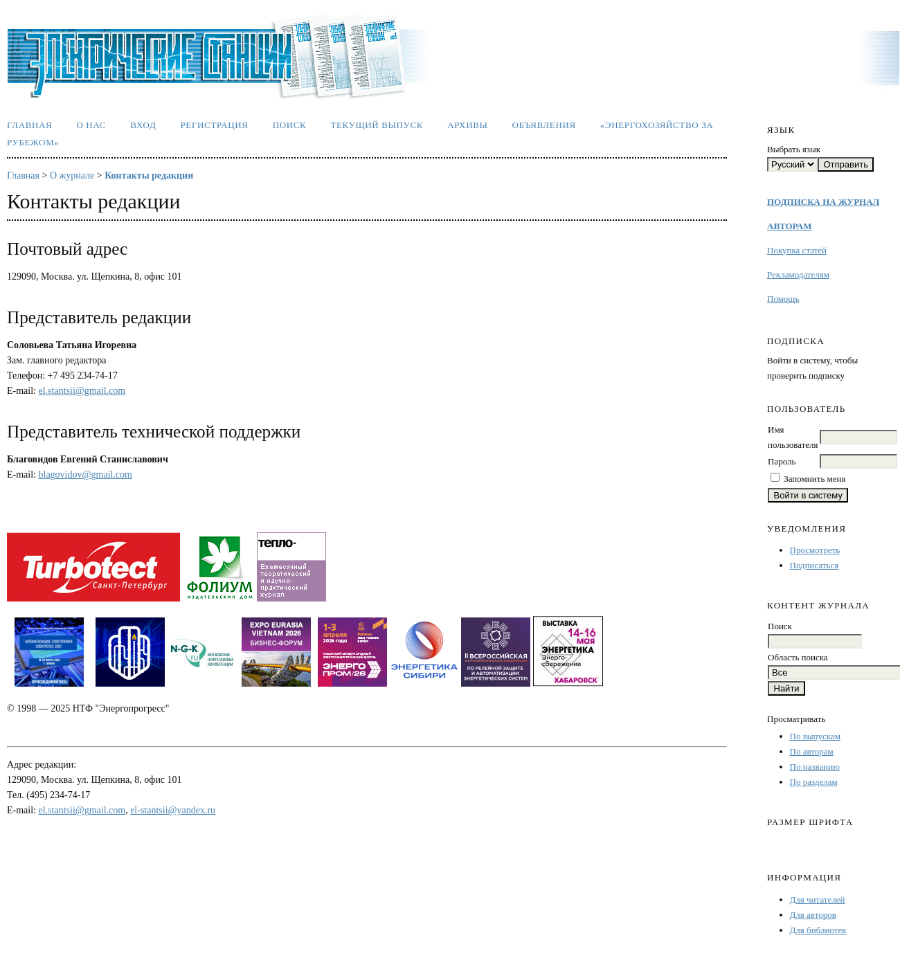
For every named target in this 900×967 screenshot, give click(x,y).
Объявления (544, 125)
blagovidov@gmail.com (85, 474)
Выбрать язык (793, 149)
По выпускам (815, 736)
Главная (29, 125)
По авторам (812, 751)
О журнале (72, 175)
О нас (91, 125)
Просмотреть (815, 550)
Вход (143, 125)
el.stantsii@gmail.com (82, 391)
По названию (815, 766)
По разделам (814, 782)
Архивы (467, 125)
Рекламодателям (798, 274)
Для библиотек (818, 930)
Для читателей (817, 899)
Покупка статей (797, 250)
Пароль (781, 461)
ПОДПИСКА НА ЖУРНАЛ (823, 202)
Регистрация (214, 125)
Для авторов (813, 915)
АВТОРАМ (789, 226)
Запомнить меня (814, 478)
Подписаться (814, 565)
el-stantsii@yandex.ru (172, 810)
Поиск (290, 125)
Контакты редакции (149, 175)
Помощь (783, 298)
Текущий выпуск (376, 125)
